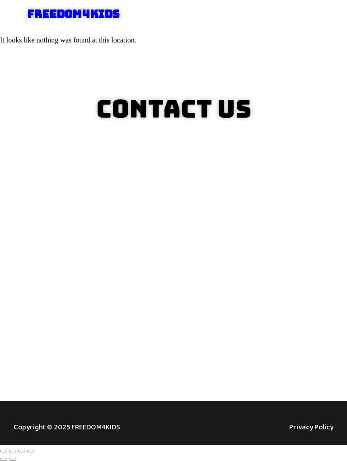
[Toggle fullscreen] (12, 451)
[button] (321, 15)
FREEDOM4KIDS (73, 14)
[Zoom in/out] (3, 451)
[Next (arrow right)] (12, 459)
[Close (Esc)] (30, 451)
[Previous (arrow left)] (3, 459)
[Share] (21, 451)
